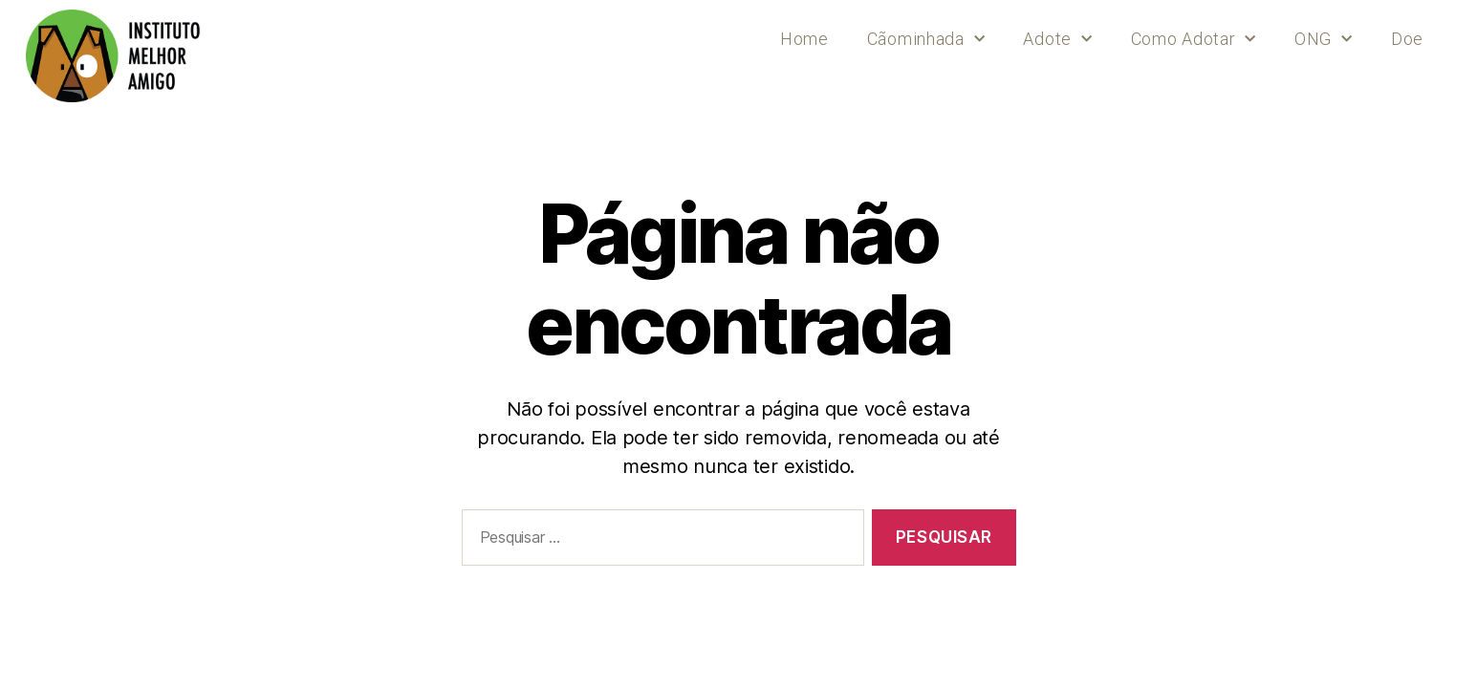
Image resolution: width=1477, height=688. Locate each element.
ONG (1323, 39)
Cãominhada (926, 39)
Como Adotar (1193, 39)
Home (804, 39)
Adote (1057, 39)
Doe (1407, 39)
